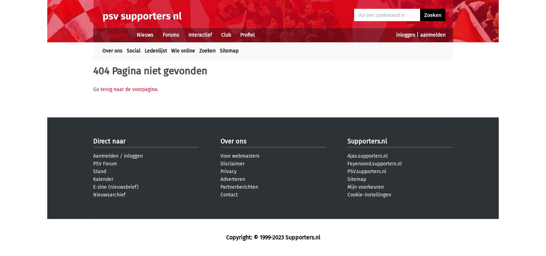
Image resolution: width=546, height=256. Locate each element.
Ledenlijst (156, 51)
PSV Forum (105, 164)
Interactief (200, 35)
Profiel (247, 35)
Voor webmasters (240, 156)
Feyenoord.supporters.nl (374, 164)
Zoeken (207, 51)
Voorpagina (115, 35)
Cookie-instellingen (369, 195)
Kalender (103, 179)
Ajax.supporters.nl (367, 156)
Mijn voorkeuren (365, 187)
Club (226, 35)
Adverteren (232, 179)
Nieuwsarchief (109, 195)
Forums (171, 35)
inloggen (405, 35)
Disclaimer (232, 164)
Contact (229, 195)
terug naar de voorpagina (129, 89)
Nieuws (145, 35)
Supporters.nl (367, 141)
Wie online (183, 51)
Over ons (112, 51)
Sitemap (229, 51)
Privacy (228, 172)
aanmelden (432, 35)
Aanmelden (106, 156)
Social (133, 51)
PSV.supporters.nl (366, 172)
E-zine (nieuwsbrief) (116, 187)
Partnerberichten (239, 187)
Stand (99, 172)
